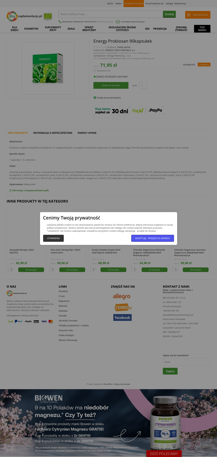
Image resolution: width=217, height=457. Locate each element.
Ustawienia (53, 238)
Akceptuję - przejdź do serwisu (152, 238)
